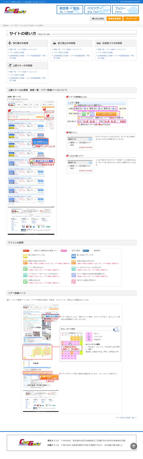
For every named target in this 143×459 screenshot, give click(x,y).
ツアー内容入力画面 (16, 53)
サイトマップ (115, 1)
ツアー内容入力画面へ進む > (125, 418)
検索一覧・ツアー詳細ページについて (23, 49)
